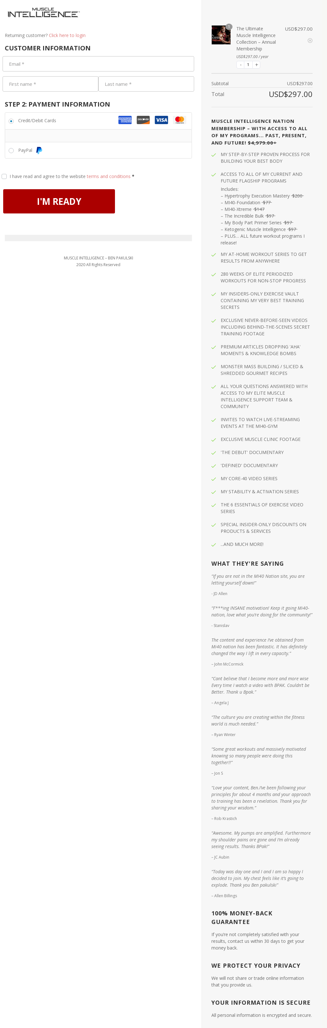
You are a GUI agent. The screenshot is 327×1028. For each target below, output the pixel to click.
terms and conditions (109, 176)
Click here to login (67, 35)
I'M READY (69, 202)
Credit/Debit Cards (37, 120)
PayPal (30, 150)
